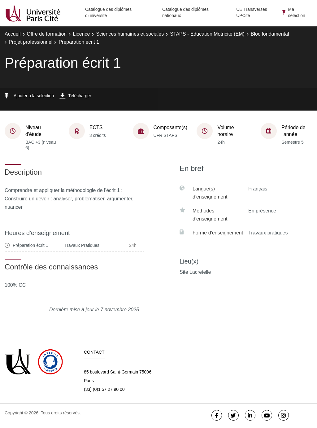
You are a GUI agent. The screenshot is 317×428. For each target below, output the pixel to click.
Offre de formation (47, 34)
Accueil (13, 34)
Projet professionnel (30, 42)
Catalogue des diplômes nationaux (185, 12)
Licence (81, 34)
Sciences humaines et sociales (130, 34)
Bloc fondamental (270, 34)
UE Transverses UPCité (251, 12)
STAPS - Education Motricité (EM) (207, 34)
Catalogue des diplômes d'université (108, 12)
